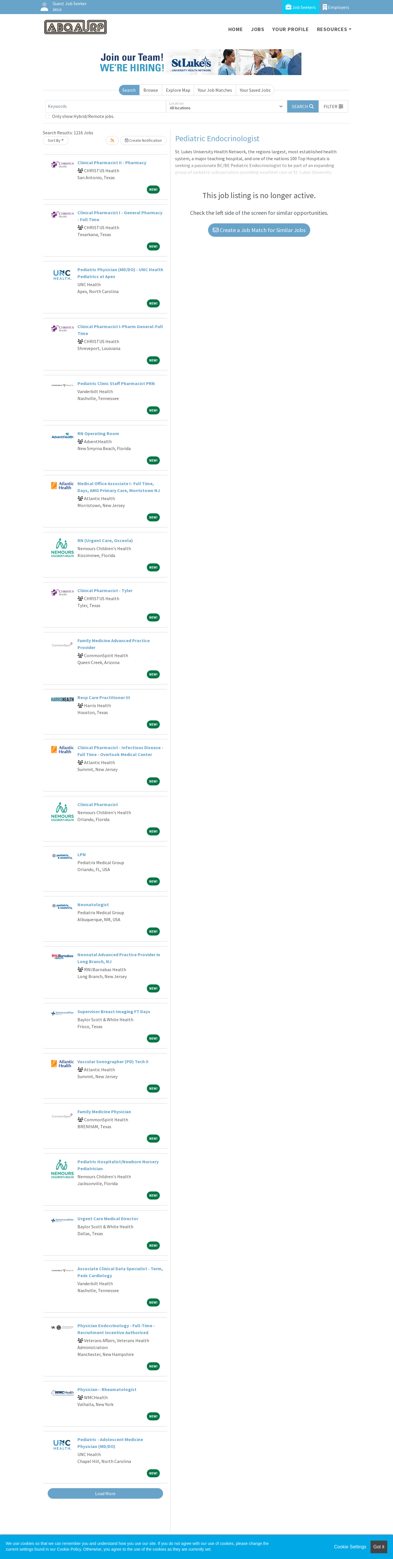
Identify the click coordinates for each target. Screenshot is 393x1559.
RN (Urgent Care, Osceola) (105, 540)
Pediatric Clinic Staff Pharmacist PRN (116, 383)
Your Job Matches (215, 90)
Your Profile (290, 29)
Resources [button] (332, 29)
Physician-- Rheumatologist (106, 1389)
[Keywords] (105, 106)
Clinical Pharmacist (97, 804)
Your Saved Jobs (255, 90)
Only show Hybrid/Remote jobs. (83, 116)
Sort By (54, 140)
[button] (333, 106)
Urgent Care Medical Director (107, 1218)
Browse (150, 90)
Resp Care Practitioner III (103, 697)
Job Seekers (301, 7)
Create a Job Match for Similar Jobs (259, 230)
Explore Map (178, 90)
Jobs (257, 29)
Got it (378, 1546)
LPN (81, 854)
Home (235, 29)
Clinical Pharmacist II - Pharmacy (111, 162)
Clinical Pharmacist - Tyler (104, 590)
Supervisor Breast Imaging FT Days (113, 1011)
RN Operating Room (98, 433)
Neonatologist (93, 904)
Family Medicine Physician (104, 1111)
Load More (105, 1493)
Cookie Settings (350, 1546)
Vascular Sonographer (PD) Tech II (113, 1061)
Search (129, 90)
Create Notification (143, 140)
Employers (336, 7)
